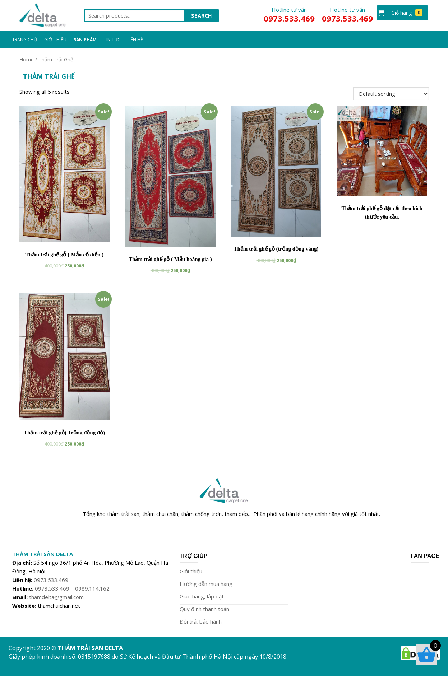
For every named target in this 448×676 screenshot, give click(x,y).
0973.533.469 (51, 579)
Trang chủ (24, 40)
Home (26, 59)
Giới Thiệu (55, 40)
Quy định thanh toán (204, 608)
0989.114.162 (92, 588)
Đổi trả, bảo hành (201, 621)
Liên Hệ (135, 40)
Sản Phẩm (85, 40)
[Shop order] (391, 93)
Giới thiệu (191, 571)
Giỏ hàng (406, 12)
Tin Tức (112, 40)
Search (201, 15)
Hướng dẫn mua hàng (206, 583)
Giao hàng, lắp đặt (202, 596)
